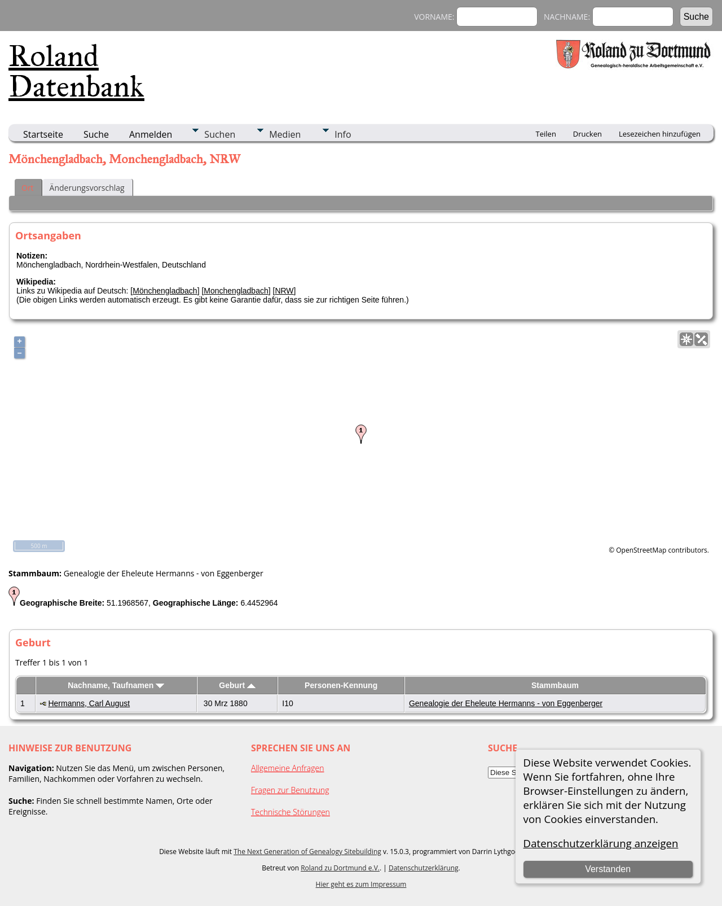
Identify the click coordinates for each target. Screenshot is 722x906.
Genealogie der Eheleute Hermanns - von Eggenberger (505, 703)
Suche (96, 134)
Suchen (219, 134)
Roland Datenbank (76, 71)
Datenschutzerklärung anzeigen (601, 843)
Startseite (43, 134)
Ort (27, 187)
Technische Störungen (290, 812)
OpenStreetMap (641, 550)
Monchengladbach (236, 290)
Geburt (237, 685)
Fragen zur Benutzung (290, 790)
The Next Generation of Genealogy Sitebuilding (307, 851)
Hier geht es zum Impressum (361, 884)
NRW (284, 290)
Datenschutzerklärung (424, 868)
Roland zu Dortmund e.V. (340, 868)
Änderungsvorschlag (87, 187)
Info (342, 134)
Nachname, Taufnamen (116, 685)
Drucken (587, 134)
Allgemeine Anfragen (287, 768)
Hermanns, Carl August (89, 703)
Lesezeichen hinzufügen (660, 134)
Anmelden (150, 134)
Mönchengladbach (165, 290)
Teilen (546, 134)
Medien (285, 134)
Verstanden (608, 869)
